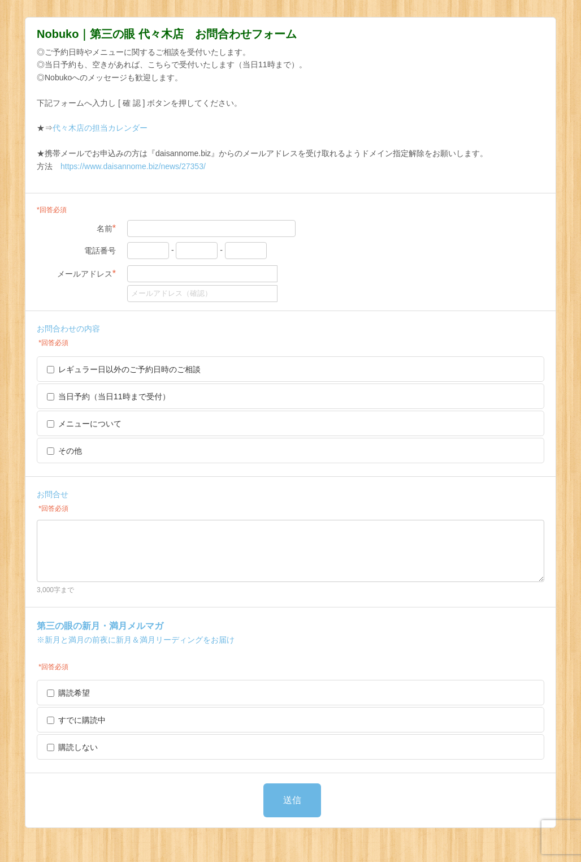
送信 (292, 800)
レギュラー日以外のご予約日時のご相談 (124, 369)
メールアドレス (86, 273)
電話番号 (100, 250)
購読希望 (68, 692)
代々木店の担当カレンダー (100, 127)
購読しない (72, 747)
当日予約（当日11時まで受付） (108, 396)
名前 (106, 228)
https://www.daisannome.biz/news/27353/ (133, 166)
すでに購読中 (76, 720)
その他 (64, 450)
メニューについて (84, 423)
